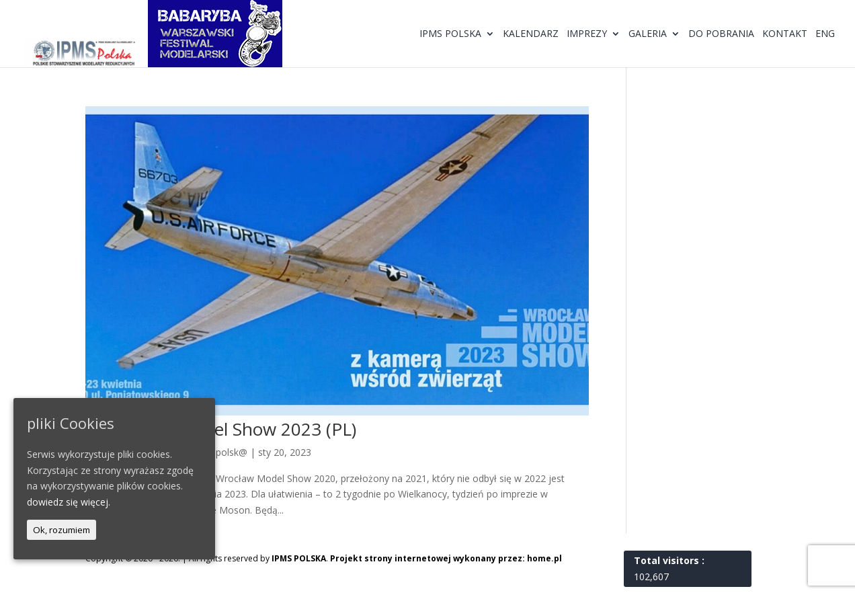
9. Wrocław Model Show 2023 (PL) (220, 429)
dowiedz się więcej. (68, 501)
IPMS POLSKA (299, 558)
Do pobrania (721, 34)
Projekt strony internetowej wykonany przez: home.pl (446, 558)
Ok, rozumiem (61, 530)
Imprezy (587, 34)
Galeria (647, 34)
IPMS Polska (450, 34)
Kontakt (784, 34)
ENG (825, 34)
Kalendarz (531, 34)
